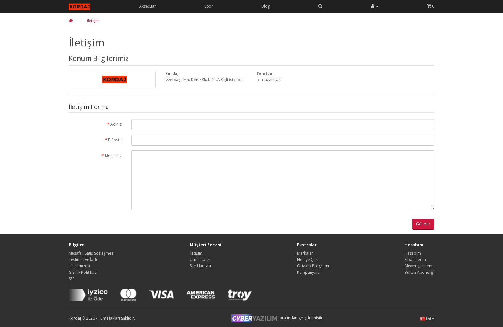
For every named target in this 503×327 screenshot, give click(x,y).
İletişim (93, 20)
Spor (208, 6)
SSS (71, 278)
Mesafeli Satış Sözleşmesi (91, 253)
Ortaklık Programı (313, 266)
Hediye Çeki (308, 259)
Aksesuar (147, 6)
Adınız (116, 124)
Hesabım (413, 253)
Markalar (305, 253)
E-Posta (115, 140)
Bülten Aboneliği (419, 272)
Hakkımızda (79, 266)
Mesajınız (113, 155)
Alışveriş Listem (418, 266)
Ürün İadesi (200, 259)
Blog (265, 6)
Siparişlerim (415, 259)
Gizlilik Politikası (83, 272)
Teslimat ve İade (83, 259)
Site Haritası (200, 266)
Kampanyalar (309, 272)
